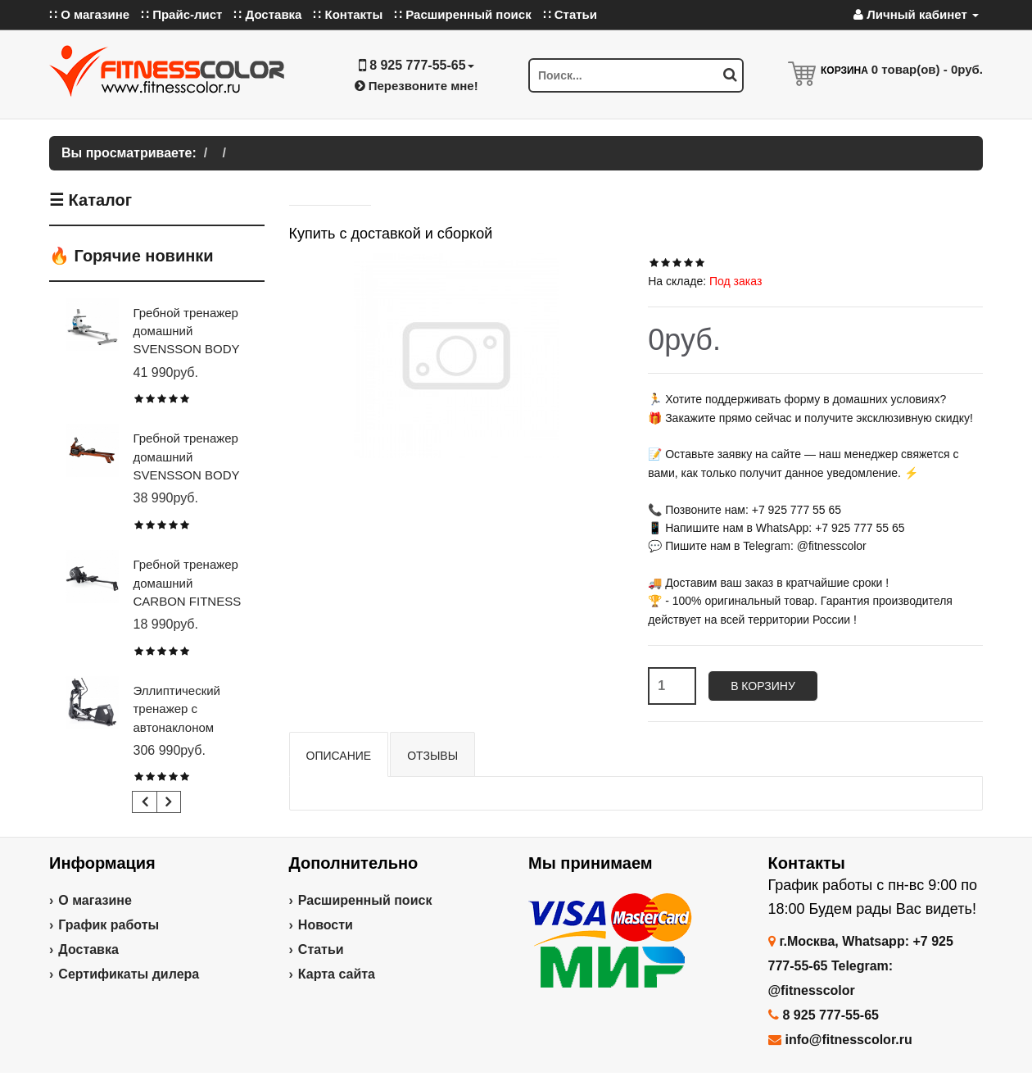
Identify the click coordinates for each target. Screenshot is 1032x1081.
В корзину (763, 686)
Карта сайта (336, 974)
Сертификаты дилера (128, 974)
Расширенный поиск (365, 900)
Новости (325, 925)
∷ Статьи (570, 14)
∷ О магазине (89, 14)
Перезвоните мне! (416, 86)
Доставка (88, 949)
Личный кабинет (916, 14)
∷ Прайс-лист (181, 14)
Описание (339, 755)
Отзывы (432, 755)
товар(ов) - (927, 69)
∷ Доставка (267, 14)
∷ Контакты (347, 14)
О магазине (95, 900)
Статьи (321, 949)
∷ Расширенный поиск (463, 14)
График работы (108, 925)
